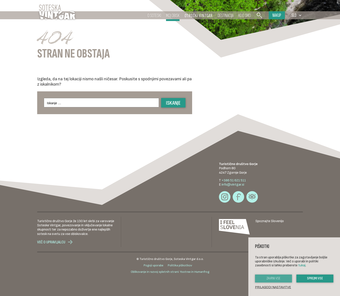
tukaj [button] (301, 265)
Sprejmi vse (315, 278)
